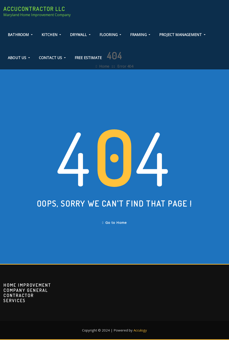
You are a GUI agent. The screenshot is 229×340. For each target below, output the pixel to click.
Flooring (110, 34)
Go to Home (114, 222)
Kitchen (51, 34)
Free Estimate (88, 57)
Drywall (80, 34)
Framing (140, 34)
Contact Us (52, 57)
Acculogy (140, 330)
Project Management (182, 34)
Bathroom (20, 34)
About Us (19, 57)
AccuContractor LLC (34, 8)
